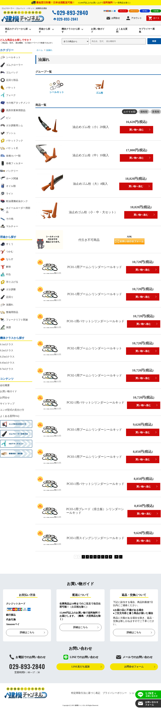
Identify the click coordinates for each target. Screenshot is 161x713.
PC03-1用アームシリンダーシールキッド (94, 457)
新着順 (155, 112)
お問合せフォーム (134, 667)
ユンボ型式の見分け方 (12, 410)
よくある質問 (122, 30)
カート (153, 18)
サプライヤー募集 (147, 30)
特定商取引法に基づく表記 (85, 693)
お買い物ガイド (98, 30)
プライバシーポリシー (115, 693)
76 (116, 557)
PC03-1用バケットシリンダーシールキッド (95, 484)
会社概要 (5, 385)
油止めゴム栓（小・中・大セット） (93, 212)
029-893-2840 (69, 13)
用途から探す (44, 30)
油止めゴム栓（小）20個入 (90, 127)
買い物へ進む (136, 130)
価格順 (144, 112)
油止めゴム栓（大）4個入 (90, 184)
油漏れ (49, 51)
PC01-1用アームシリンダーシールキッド (94, 267)
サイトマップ (7, 404)
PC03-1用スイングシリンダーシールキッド (95, 538)
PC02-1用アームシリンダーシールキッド (94, 376)
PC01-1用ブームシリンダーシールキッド (94, 294)
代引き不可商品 (89, 240)
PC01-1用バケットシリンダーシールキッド (95, 321)
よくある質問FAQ (9, 416)
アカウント (134, 18)
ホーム (39, 51)
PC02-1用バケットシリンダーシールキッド (95, 403)
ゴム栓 (99, 87)
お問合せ (113, 18)
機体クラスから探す (70, 30)
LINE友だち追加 (80, 667)
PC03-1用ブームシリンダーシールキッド (94, 430)
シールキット (56, 87)
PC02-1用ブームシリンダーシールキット (94, 349)
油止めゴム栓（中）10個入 (90, 155)
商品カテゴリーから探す (16, 30)
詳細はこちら (27, 633)
